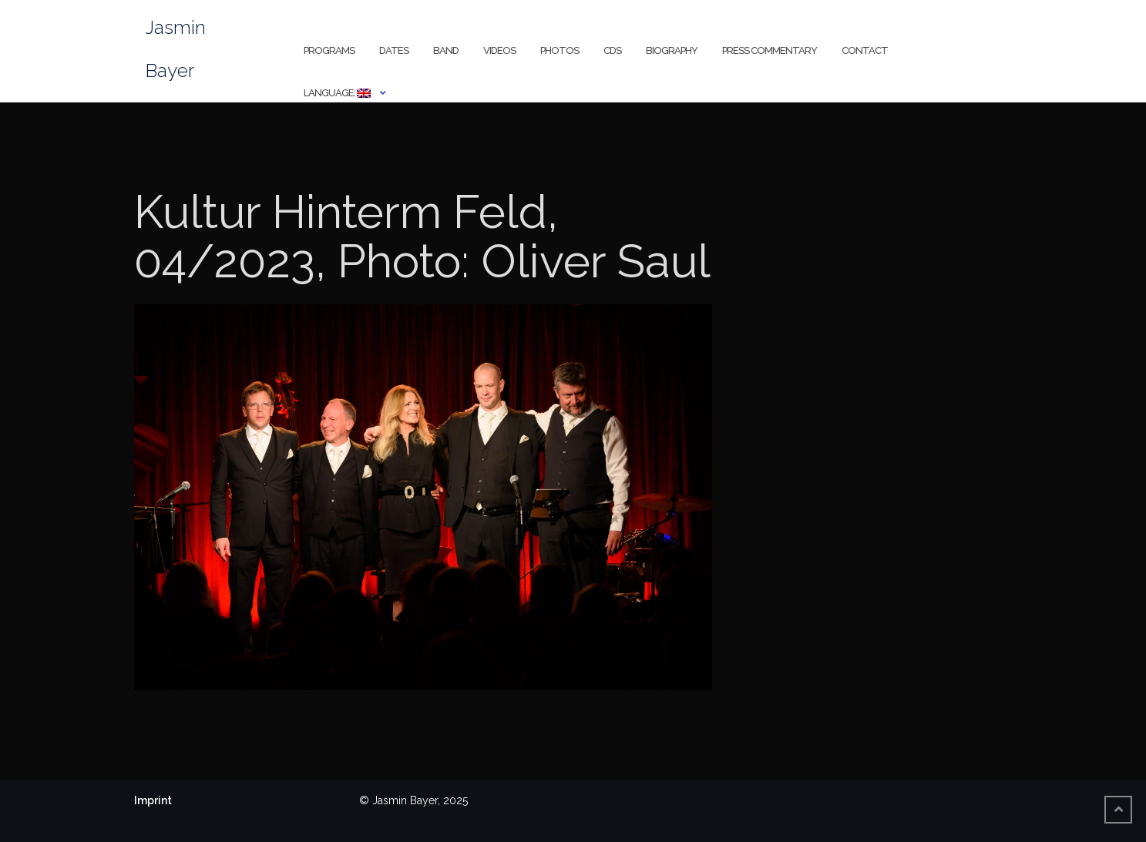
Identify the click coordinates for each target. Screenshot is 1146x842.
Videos (499, 50)
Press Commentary (769, 50)
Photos (559, 50)
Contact (865, 50)
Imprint (153, 800)
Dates (393, 50)
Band (446, 50)
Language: (337, 93)
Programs (329, 50)
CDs (612, 50)
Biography (671, 50)
